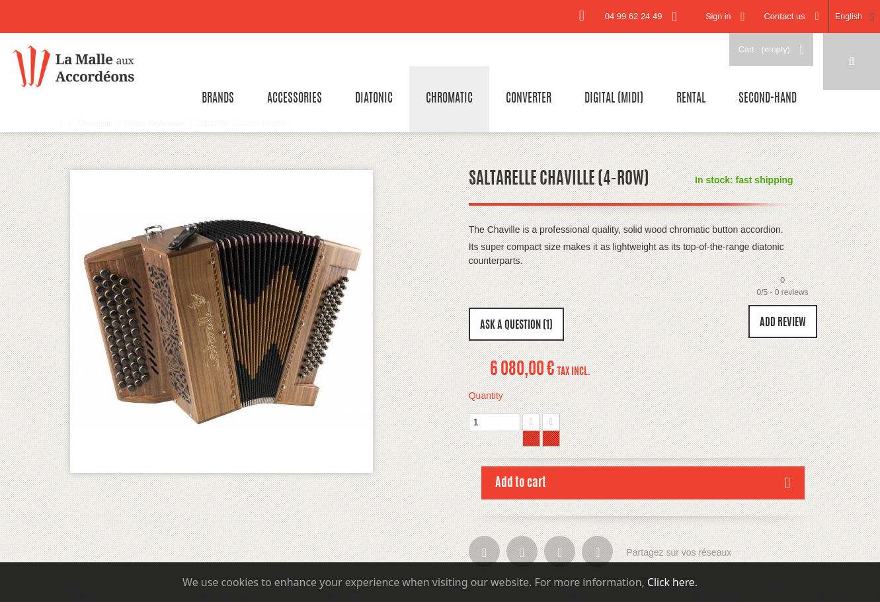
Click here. (672, 582)
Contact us (781, 16)
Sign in (713, 16)
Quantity (486, 395)
